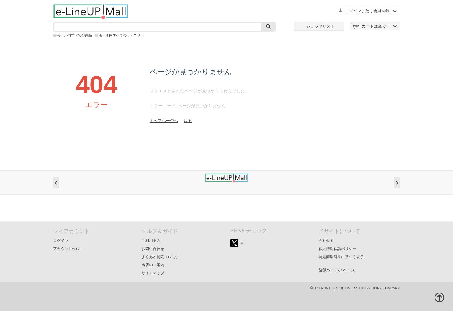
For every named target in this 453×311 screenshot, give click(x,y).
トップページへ (164, 120)
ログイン (60, 240)
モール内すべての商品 (74, 35)
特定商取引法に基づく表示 (341, 257)
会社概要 (326, 240)
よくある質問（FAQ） (160, 257)
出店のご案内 (153, 265)
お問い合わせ (153, 249)
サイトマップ (153, 273)
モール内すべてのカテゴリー (121, 35)
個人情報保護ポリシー (337, 249)
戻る (188, 120)
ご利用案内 (151, 240)
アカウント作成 (66, 249)
